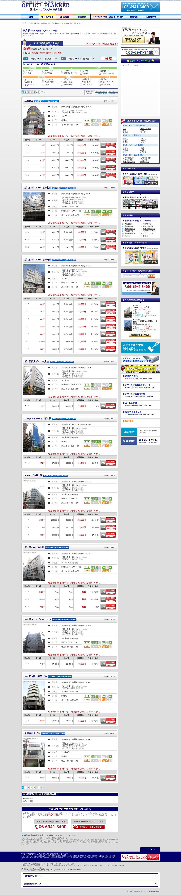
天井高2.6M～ (30, 85)
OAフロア (29, 79)
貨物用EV (104, 71)
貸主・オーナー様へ (43, 864)
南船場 (143, 152)
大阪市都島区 (130, 233)
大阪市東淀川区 (149, 229)
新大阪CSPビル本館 (69, 547)
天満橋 (125, 132)
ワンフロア (48, 79)
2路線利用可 (86, 84)
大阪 (59, 53)
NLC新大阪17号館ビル (69, 676)
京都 (124, 129)
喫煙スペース (105, 79)
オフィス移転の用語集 (56, 865)
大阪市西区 (144, 160)
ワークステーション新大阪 (69, 418)
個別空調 (28, 70)
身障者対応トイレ (69, 73)
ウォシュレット (68, 70)
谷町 (142, 130)
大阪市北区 (144, 162)
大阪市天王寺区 (129, 162)
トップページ (25, 864)
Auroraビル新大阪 (69, 475)
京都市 (145, 236)
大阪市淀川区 (128, 160)
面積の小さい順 (113, 92)
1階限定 (28, 82)
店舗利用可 (48, 82)
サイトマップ (69, 864)
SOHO (45, 85)
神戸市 (127, 236)
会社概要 (33, 864)
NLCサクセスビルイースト (69, 619)
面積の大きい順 (113, 93)
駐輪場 (84, 73)
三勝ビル (69, 101)
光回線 (27, 73)
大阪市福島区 (128, 158)
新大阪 (143, 132)
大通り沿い (85, 79)
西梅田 (48, 53)
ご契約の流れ (25, 865)
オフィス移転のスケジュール (40, 865)
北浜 (142, 148)
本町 (142, 150)
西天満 (125, 148)
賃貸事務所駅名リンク (32, 884)
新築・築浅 (66, 82)
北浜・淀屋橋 (145, 129)
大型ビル (66, 79)
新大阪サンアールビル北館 (69, 187)
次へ (43, 92)
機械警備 (47, 73)
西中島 (125, 150)
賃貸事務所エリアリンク (33, 876)
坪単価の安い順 (102, 93)
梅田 (38, 53)
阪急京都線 (28, 798)
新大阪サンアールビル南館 (69, 259)
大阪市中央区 (145, 158)
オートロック (48, 70)
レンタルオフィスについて (98, 865)
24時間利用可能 (106, 73)
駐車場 (84, 71)
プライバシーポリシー (57, 864)
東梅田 (42, 53)
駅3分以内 (85, 82)
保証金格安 (104, 84)
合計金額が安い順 (101, 92)
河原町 (54, 53)
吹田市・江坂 (148, 233)
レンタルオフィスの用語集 (116, 865)
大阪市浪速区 (130, 231)
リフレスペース (106, 82)
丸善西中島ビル (69, 733)
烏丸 (34, 53)
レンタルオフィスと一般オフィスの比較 (76, 865)
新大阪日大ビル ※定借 (69, 361)
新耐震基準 (66, 84)
